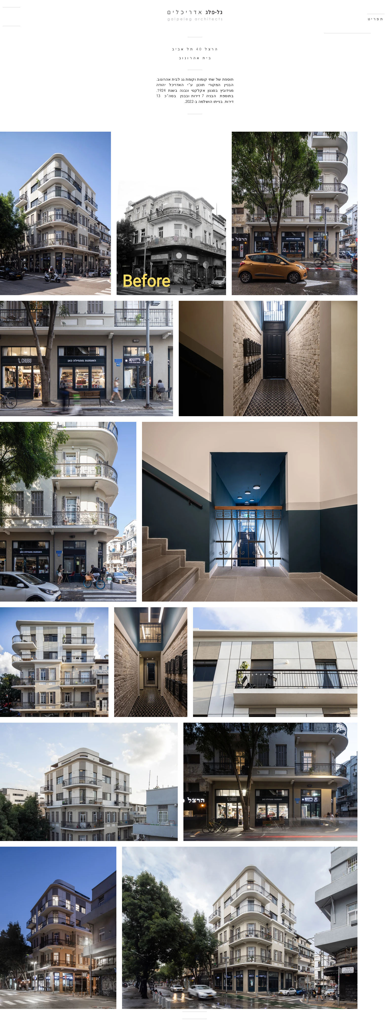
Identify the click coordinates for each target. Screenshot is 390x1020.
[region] (348, 50)
